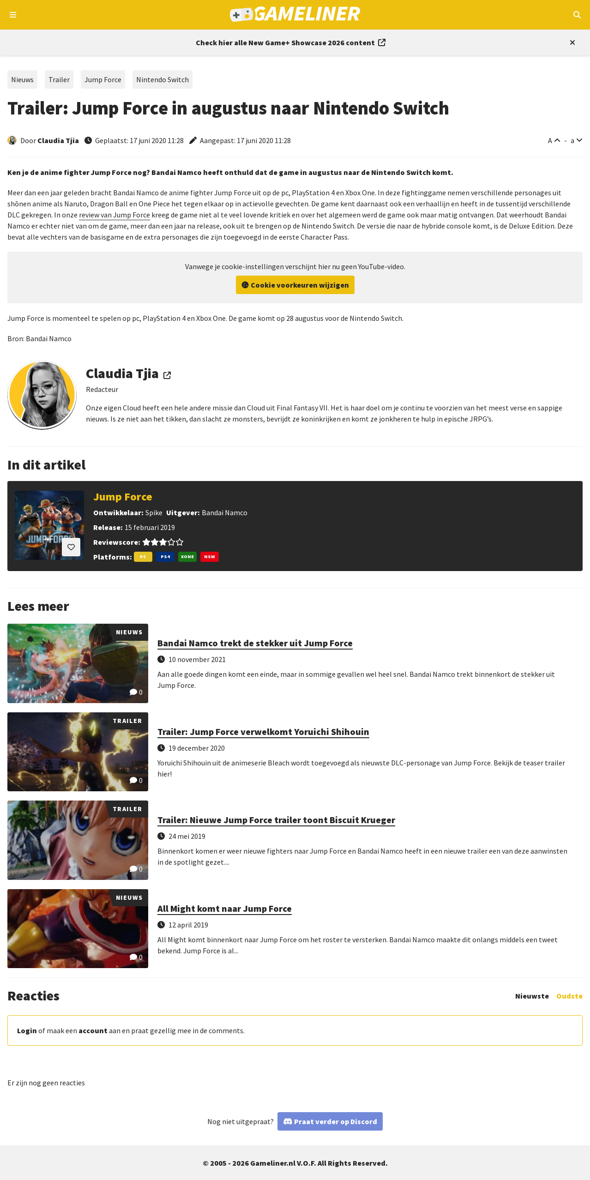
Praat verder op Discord (335, 1121)
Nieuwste (532, 995)
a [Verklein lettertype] (572, 140)
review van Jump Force (114, 214)
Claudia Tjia (58, 140)
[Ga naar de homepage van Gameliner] (295, 15)
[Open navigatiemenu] (13, 14)
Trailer (59, 79)
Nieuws (22, 79)
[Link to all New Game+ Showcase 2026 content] (290, 42)
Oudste (569, 995)
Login (27, 1030)
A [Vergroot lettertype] (550, 140)
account (93, 1030)
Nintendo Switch (162, 79)
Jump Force (102, 79)
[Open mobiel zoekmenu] (577, 14)
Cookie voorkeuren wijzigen (300, 284)
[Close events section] (570, 42)
